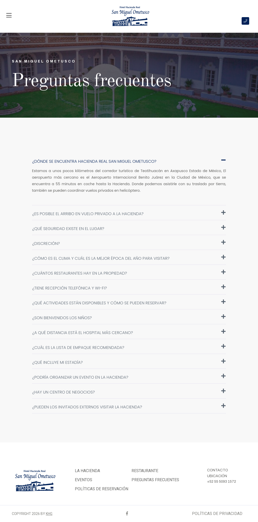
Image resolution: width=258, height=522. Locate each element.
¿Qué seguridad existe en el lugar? (129, 228)
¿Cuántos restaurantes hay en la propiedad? (129, 273)
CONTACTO (217, 470)
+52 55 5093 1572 (221, 481)
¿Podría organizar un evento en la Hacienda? (129, 377)
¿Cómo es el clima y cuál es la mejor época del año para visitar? (129, 258)
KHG (49, 514)
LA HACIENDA (87, 470)
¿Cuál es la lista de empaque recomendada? (129, 347)
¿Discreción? (129, 243)
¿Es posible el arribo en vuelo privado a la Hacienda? (129, 213)
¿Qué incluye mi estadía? (129, 362)
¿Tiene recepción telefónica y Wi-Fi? (129, 287)
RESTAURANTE (145, 470)
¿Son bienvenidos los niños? (129, 317)
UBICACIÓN (217, 476)
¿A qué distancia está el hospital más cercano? (129, 332)
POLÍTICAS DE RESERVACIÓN (101, 488)
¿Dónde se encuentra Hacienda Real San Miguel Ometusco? (129, 161)
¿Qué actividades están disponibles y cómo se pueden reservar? (129, 302)
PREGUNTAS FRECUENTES (155, 479)
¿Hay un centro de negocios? (129, 391)
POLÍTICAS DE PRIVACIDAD (217, 513)
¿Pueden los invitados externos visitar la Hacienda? (129, 406)
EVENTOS (83, 479)
